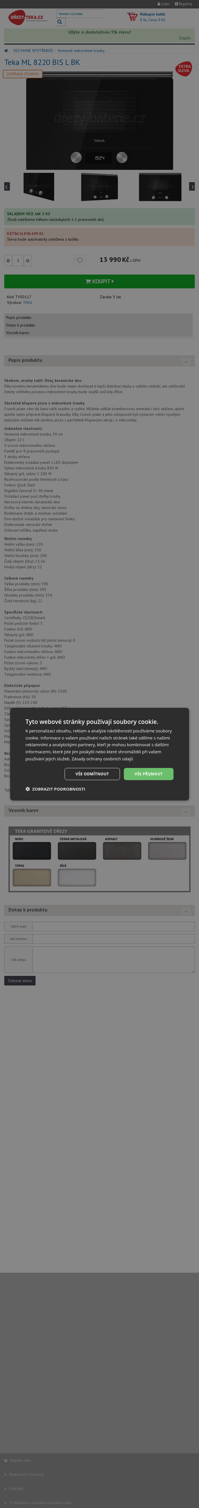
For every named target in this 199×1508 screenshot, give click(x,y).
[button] (55, 789)
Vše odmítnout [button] (90, 773)
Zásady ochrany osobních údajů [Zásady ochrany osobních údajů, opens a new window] (103, 758)
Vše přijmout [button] (148, 773)
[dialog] (99, 754)
